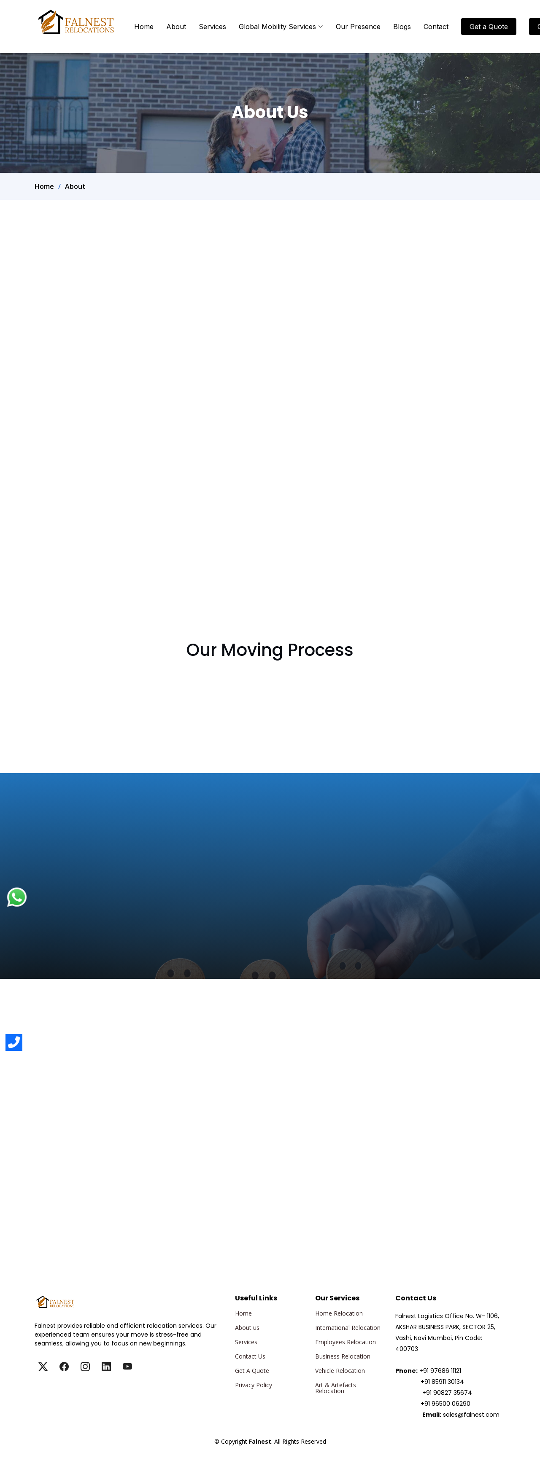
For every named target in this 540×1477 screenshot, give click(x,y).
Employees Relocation (345, 1342)
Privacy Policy (253, 1385)
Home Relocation (339, 1313)
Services (212, 26)
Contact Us (250, 1356)
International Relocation (348, 1328)
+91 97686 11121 (440, 1371)
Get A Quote (252, 1371)
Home (144, 26)
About (176, 26)
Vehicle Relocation (340, 1371)
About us (247, 1328)
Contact (436, 26)
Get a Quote (489, 26)
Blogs (402, 26)
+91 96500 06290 (445, 1403)
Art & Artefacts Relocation (335, 1388)
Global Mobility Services (281, 26)
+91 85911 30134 (442, 1382)
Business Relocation (342, 1356)
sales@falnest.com (471, 1414)
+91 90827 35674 (447, 1392)
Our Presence (358, 26)
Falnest (270, 1451)
